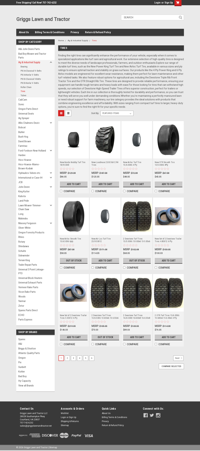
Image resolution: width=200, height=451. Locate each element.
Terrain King (24, 260)
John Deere (24, 186)
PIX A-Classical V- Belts (31, 70)
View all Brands (26, 385)
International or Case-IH (30, 177)
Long (20, 214)
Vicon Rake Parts (27, 291)
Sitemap (65, 425)
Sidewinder (24, 255)
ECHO (21, 315)
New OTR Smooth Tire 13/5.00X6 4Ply (164, 163)
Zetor (21, 305)
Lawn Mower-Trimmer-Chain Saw (29, 207)
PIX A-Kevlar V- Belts (30, 74)
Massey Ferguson (27, 223)
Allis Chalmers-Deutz (29, 122)
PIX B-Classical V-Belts (31, 79)
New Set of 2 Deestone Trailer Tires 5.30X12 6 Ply (73, 316)
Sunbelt (22, 367)
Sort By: (95, 113)
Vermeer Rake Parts (28, 287)
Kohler (21, 371)
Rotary (21, 241)
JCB (20, 182)
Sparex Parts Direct (28, 310)
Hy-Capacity (24, 380)
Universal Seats (26, 113)
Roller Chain (26, 87)
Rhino (21, 237)
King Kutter (24, 191)
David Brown (24, 141)
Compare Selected (171, 366)
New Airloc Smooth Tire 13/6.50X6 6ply (70, 240)
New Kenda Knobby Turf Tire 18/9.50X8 (72, 163)
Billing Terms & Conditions (49, 32)
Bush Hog (23, 136)
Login (157, 2)
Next (179, 358)
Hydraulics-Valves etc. (29, 173)
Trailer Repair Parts (27, 264)
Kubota (22, 196)
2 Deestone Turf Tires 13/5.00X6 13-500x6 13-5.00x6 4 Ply (136, 240)
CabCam (22, 99)
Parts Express (25, 319)
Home (61, 40)
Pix (19, 362)
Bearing (24, 66)
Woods (22, 296)
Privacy (75, 32)
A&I (20, 343)
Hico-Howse (24, 159)
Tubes (23, 95)
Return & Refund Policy (98, 32)
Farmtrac (22, 145)
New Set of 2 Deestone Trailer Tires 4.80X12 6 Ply (168, 240)
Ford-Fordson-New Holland (32, 150)
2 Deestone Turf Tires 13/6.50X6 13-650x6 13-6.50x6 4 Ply (105, 316)
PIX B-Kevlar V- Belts (30, 83)
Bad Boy (22, 376)
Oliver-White (24, 227)
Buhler (21, 132)
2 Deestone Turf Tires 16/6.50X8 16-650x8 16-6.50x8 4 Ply (136, 316)
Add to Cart (74, 184)
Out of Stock (74, 260)
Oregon (22, 357)
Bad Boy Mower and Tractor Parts (32, 55)
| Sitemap (52, 447)
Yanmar (22, 301)
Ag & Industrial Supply (29, 62)
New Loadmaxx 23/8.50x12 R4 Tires (105, 163)
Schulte (22, 251)
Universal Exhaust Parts (30, 282)
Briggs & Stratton (27, 348)
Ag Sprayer (23, 118)
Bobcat (22, 127)
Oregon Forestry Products (31, 232)
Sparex (21, 339)
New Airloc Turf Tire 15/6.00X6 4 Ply (132, 163)
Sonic (21, 104)
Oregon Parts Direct (28, 108)
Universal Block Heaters (30, 278)
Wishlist (65, 413)
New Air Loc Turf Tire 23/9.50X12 (101, 240)
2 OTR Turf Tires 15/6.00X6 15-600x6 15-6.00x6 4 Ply (167, 316)
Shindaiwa (23, 246)
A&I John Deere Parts (29, 49)
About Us (24, 32)
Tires (23, 91)
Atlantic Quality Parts (29, 353)
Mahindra (23, 218)
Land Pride (23, 200)
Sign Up (169, 2)
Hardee (22, 155)
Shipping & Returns (70, 421)
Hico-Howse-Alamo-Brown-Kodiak (29, 166)
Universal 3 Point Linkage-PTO (31, 271)
